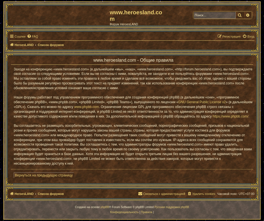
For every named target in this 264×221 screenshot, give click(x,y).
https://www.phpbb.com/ (230, 116)
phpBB (105, 207)
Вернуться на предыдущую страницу (44, 175)
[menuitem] (32, 36)
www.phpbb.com (86, 107)
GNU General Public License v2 (202, 102)
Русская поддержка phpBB (172, 207)
